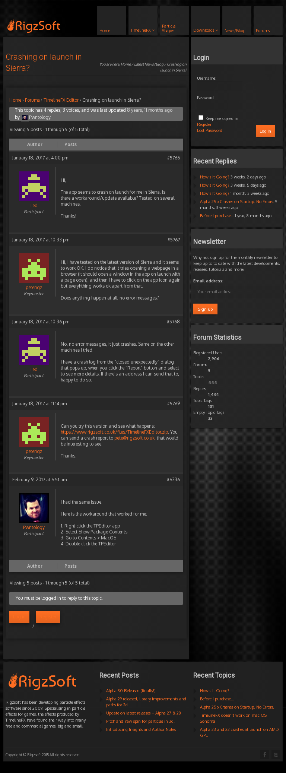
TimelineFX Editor (61, 100)
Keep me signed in (222, 118)
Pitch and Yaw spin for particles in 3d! (140, 721)
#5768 (173, 321)
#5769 (173, 403)
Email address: (208, 280)
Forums (32, 100)
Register (47, 617)
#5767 (174, 240)
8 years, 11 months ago (149, 110)
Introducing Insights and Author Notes (141, 729)
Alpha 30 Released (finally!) (131, 690)
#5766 (173, 158)
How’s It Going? (214, 177)
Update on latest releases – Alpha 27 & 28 (143, 713)
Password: (206, 97)
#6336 (173, 479)
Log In (265, 131)
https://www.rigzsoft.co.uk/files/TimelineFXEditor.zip (114, 432)
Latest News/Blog (148, 64)
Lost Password (209, 130)
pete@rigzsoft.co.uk (134, 438)
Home (126, 64)
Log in (19, 617)
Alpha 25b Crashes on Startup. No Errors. (237, 201)
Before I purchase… (217, 215)
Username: (206, 78)
